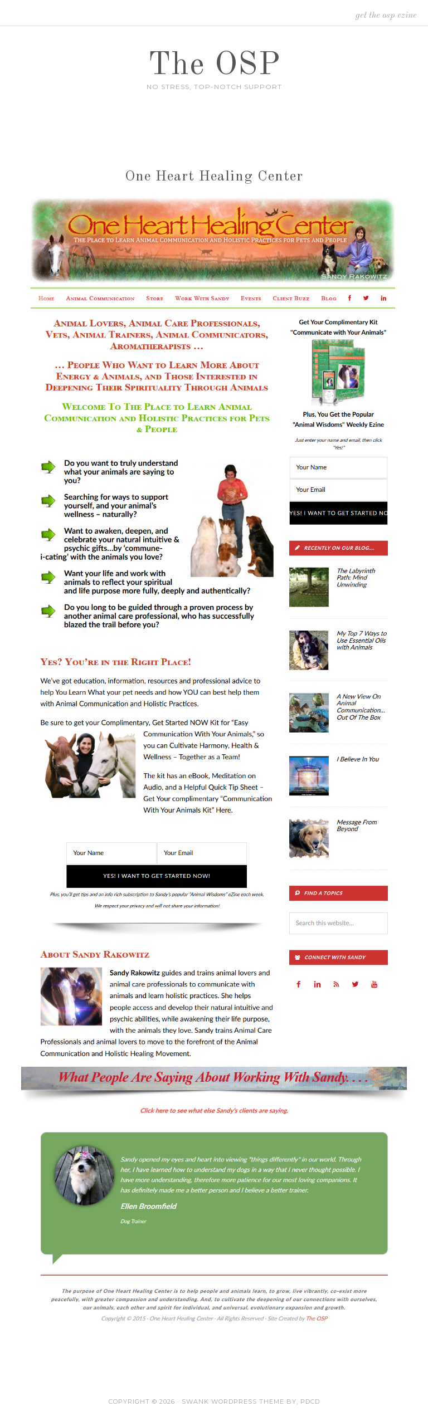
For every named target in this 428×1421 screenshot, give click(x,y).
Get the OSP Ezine (386, 15)
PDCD (310, 1401)
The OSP (214, 66)
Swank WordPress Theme (233, 1401)
